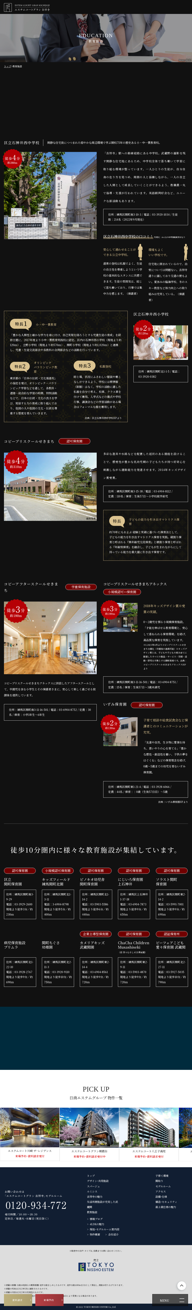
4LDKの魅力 (97, 1224)
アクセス (160, 1191)
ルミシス (92, 1191)
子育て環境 (161, 1176)
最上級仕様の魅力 (165, 1207)
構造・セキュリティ (166, 1202)
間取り (159, 1181)
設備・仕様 (161, 1196)
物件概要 (95, 1234)
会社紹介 (113, 1234)
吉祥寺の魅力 (94, 1196)
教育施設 (92, 1212)
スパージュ (93, 1186)
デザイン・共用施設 (98, 1181)
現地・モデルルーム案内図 (104, 1229)
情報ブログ (96, 1219)
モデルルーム (163, 1186)
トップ (7, 66)
